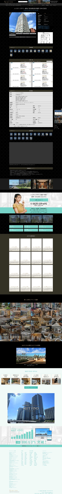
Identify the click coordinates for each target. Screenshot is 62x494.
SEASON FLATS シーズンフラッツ (13, 466)
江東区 (25, 453)
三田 (19, 94)
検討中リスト (44, 459)
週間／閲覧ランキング (45, 453)
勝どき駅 (31, 459)
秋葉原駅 (35, 465)
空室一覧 (54, 5)
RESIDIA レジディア (11, 453)
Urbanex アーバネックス (12, 459)
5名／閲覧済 (31, 5)
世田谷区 (26, 458)
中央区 (25, 452)
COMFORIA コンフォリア (12, 454)
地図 (50, 5)
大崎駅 (35, 461)
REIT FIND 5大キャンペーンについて (47, 452)
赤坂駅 (30, 454)
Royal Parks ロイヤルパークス (13, 473)
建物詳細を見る (13, 47)
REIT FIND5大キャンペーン (30, 387)
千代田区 (26, 454)
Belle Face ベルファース (12, 485)
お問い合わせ (38, 200)
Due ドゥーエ (11, 467)
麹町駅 (35, 460)
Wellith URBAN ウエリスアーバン (13, 481)
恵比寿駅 (35, 453)
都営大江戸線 (17, 97)
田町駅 (30, 458)
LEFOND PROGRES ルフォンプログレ (14, 460)
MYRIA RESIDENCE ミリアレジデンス (14, 468)
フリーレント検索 (45, 454)
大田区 (22, 459)
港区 (18, 94)
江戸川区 (22, 465)
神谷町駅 (23, 100)
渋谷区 (22, 453)
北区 (21, 460)
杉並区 (25, 461)
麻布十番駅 (23, 96)
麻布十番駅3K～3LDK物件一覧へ (43, 230)
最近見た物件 (56, 114)
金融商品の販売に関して (46, 461)
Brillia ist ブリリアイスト (12, 465)
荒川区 (25, 460)
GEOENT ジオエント (11, 486)
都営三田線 (17, 99)
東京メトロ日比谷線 (18, 100)
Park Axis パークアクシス (12, 452)
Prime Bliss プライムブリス (12, 487)
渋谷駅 (35, 452)
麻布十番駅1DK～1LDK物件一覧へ (28, 230)
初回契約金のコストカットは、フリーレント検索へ (30, 445)
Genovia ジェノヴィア (12, 472)
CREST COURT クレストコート (13, 474)
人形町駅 (31, 460)
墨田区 (22, 458)
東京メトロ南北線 (18, 96)
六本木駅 (31, 453)
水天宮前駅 (31, 461)
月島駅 (30, 465)
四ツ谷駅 (35, 459)
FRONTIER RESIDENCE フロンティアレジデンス (14, 480)
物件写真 (43, 5)
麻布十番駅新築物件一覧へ (12, 227)
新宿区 (22, 454)
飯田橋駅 (35, 458)
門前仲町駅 (35, 454)
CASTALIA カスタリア (12, 461)
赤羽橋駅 (21, 98)
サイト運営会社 (45, 212)
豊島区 (25, 459)
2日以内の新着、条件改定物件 (47, 458)
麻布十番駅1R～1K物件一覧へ (27, 227)
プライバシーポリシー (45, 460)
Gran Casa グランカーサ (12, 475)
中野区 (22, 461)
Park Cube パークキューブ (12, 458)
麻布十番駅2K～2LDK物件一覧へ (43, 227)
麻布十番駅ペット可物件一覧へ (13, 230)
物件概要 (47, 5)
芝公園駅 (20, 99)
